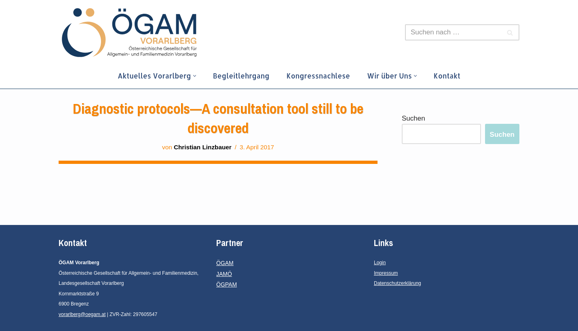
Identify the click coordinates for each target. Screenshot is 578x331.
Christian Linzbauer (203, 147)
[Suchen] (453, 32)
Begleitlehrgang (241, 75)
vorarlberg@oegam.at (82, 314)
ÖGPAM (226, 284)
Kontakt (447, 75)
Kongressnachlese (318, 75)
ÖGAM (225, 263)
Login (380, 262)
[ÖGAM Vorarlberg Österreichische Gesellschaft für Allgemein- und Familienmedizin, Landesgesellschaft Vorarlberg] (129, 32)
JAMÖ (224, 274)
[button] (194, 75)
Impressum (386, 273)
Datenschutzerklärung (397, 283)
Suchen (413, 118)
